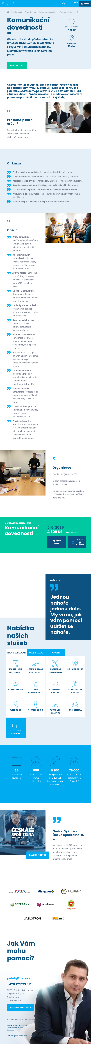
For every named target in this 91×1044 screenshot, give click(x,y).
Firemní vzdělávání (16, 653)
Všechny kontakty (20, 1007)
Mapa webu (10, 1030)
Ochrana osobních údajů (15, 1028)
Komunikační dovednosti (48, 12)
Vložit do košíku (77, 542)
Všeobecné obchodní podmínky (17, 1025)
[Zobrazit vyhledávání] (64, 4)
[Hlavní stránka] (8, 12)
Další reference (37, 855)
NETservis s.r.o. (34, 1036)
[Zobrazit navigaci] (85, 4)
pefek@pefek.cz (20, 978)
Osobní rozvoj (36, 653)
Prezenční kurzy (31, 12)
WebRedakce (23, 1036)
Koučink (56, 653)
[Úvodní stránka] (8, 3)
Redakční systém (12, 1036)
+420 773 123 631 (19, 984)
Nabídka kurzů (16, 12)
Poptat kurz (17, 65)
